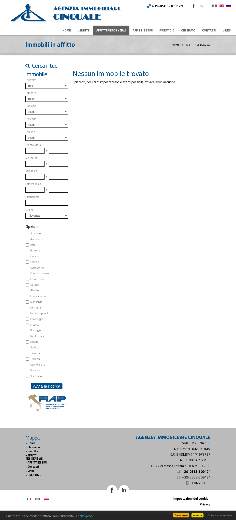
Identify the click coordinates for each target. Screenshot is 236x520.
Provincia (30, 119)
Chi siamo (188, 30)
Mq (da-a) (31, 158)
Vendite (84, 30)
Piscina (34, 325)
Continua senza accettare (219, 515)
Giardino (35, 290)
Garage (34, 285)
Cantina (34, 262)
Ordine (29, 210)
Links (227, 30)
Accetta (197, 515)
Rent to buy (37, 336)
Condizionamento (40, 273)
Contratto (30, 80)
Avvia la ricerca (46, 386)
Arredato (35, 233)
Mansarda (36, 302)
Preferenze (181, 515)
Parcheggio (37, 319)
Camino (34, 256)
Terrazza (35, 359)
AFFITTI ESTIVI (143, 30)
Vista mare (36, 376)
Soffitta (34, 347)
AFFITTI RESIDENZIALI (111, 30)
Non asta (35, 307)
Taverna (35, 353)
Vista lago (36, 370)
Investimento (38, 296)
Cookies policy (84, 516)
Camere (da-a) (33, 184)
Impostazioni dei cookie (190, 498)
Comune (30, 132)
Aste (33, 245)
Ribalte (34, 342)
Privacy (205, 504)
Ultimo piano (37, 365)
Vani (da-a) (31, 171)
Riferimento (32, 197)
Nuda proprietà (39, 313)
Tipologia (30, 106)
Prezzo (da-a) (33, 145)
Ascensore (36, 239)
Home (66, 30)
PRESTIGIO (167, 30)
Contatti (209, 30)
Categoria (30, 93)
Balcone (35, 250)
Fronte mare (37, 279)
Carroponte (37, 268)
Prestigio (35, 330)
